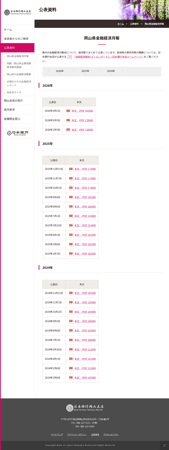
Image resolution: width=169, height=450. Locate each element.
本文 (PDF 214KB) (82, 216)
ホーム (8, 29)
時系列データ (14, 92)
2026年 (60, 71)
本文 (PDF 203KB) (82, 311)
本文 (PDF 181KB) (82, 197)
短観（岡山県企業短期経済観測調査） (19, 65)
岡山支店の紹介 (13, 100)
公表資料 (9, 47)
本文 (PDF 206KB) (82, 321)
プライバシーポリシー (77, 434)
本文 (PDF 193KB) (82, 302)
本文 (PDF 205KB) (82, 330)
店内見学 (9, 109)
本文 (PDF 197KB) (82, 377)
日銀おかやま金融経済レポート (19, 83)
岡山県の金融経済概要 (19, 74)
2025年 (85, 71)
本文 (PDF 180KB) (82, 206)
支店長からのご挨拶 (16, 38)
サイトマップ (57, 434)
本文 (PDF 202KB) (82, 253)
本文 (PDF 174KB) (82, 178)
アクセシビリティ (111, 434)
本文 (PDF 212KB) (82, 349)
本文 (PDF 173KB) (82, 169)
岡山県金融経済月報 (18, 56)
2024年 (111, 71)
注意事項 (95, 434)
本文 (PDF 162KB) (79, 110)
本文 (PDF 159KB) (79, 120)
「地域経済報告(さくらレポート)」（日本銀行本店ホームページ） (108, 56)
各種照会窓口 (12, 119)
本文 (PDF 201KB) (82, 235)
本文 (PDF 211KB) (82, 359)
